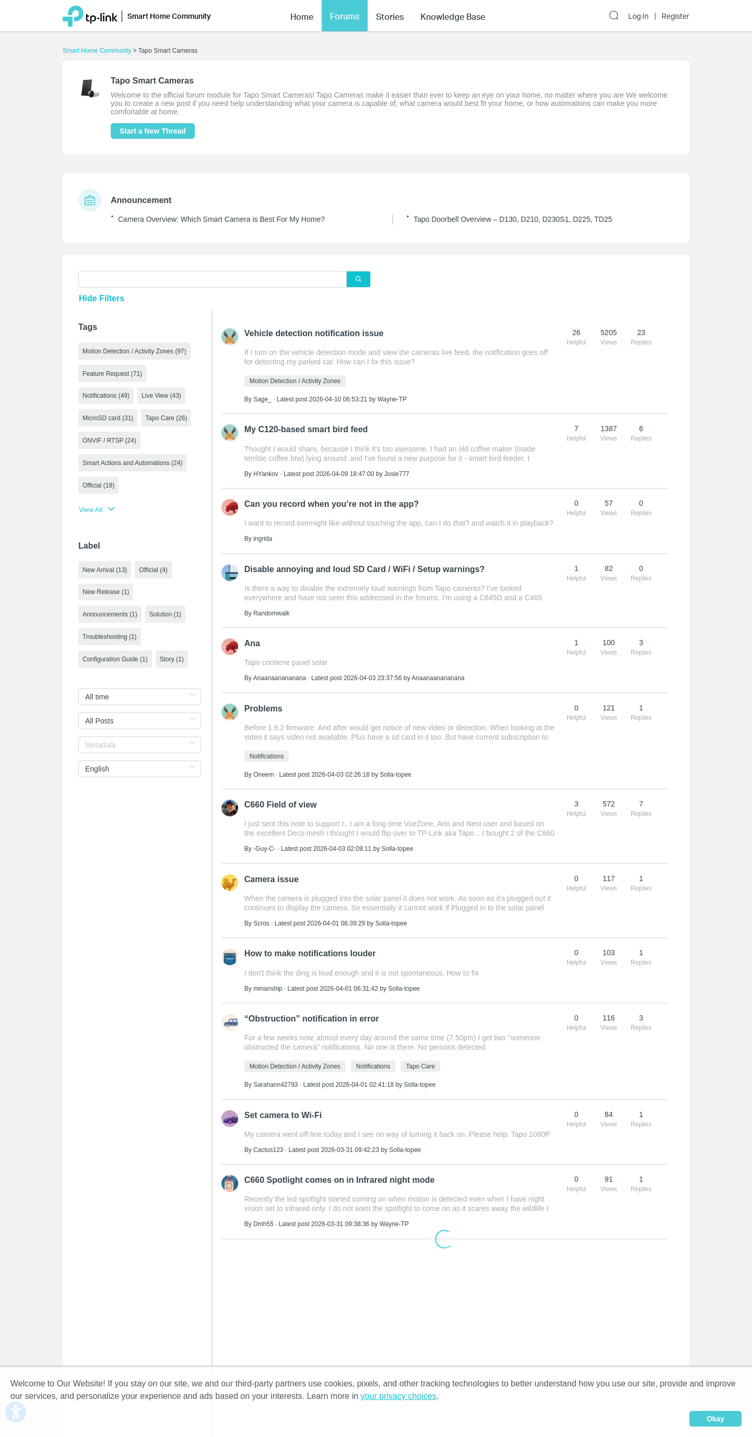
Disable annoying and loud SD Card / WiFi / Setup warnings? (364, 565)
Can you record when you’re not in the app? (331, 501)
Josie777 (396, 472)
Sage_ (262, 398)
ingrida (262, 536)
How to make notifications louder (310, 946)
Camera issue (271, 872)
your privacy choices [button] (399, 1396)
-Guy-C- (264, 843)
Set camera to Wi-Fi (283, 1105)
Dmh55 (263, 1214)
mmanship (267, 980)
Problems (263, 703)
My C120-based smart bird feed (306, 427)
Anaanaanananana (279, 674)
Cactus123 (268, 1140)
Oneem (263, 769)
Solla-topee (396, 769)
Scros (261, 916)
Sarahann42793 (275, 1076)
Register (675, 16)
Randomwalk (271, 609)
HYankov (265, 472)
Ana (252, 639)
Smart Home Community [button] (169, 15)
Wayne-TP (392, 398)
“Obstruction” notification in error (311, 1010)
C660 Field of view (280, 798)
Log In (638, 16)
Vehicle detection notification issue (314, 332)
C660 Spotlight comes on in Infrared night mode (339, 1170)
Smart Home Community (97, 50)
